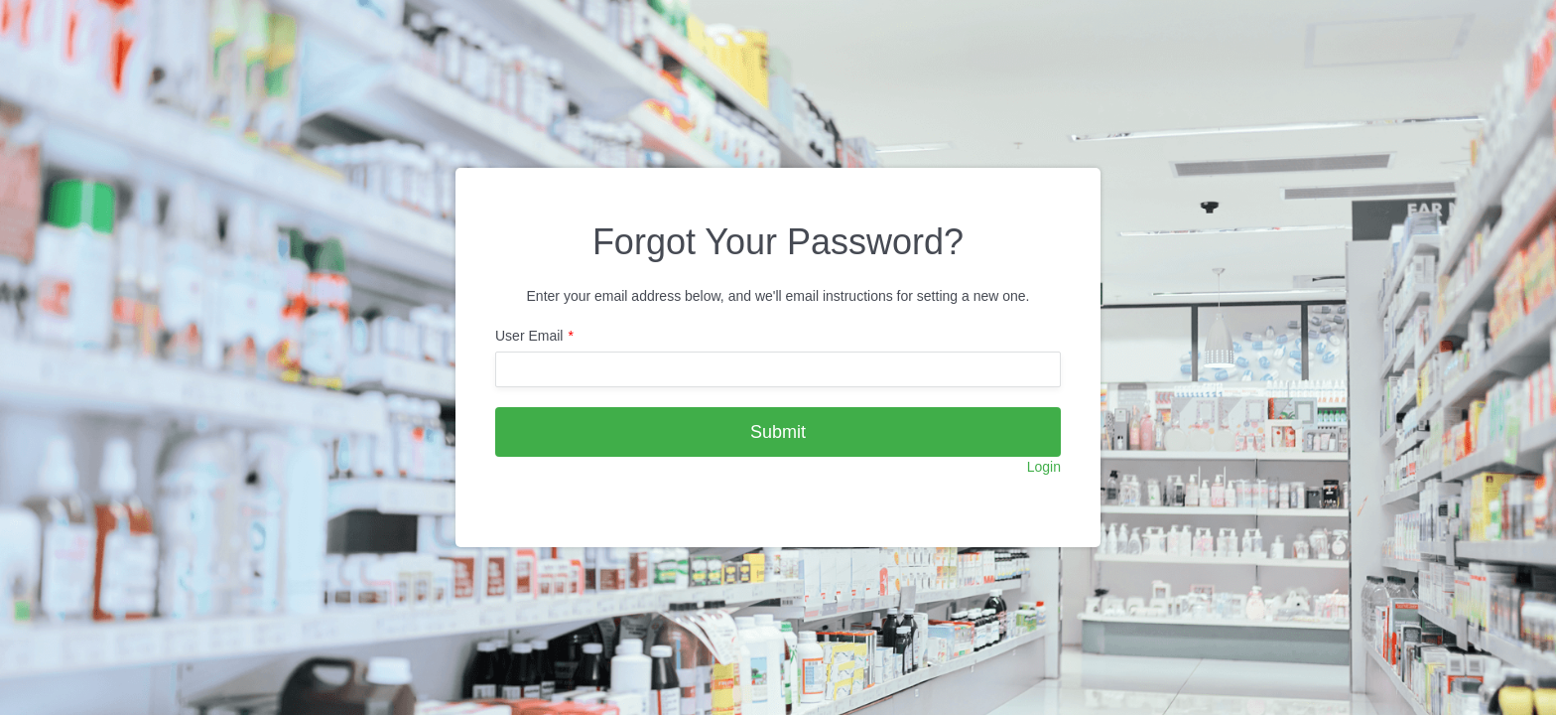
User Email (529, 336)
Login (1044, 467)
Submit (778, 432)
